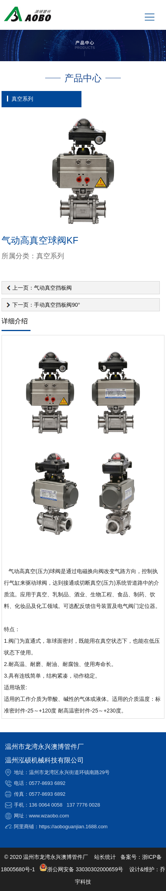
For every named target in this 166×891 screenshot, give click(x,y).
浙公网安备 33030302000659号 (81, 869)
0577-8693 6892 (47, 783)
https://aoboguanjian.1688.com (73, 826)
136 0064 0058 (46, 805)
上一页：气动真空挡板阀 (42, 288)
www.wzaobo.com (49, 816)
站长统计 (105, 857)
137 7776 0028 (83, 805)
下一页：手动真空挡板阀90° (46, 305)
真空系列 (22, 99)
